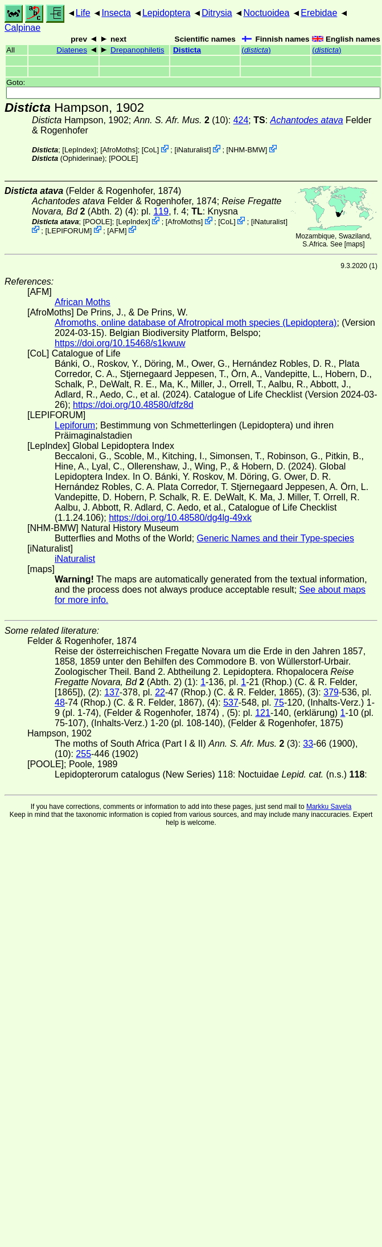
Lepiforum (75, 425)
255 (83, 754)
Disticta (187, 50)
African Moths (82, 302)
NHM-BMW (246, 149)
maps (354, 244)
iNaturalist (192, 149)
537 (231, 702)
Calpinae (22, 28)
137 (112, 692)
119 (161, 211)
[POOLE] (123, 158)
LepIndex (79, 149)
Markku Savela (328, 807)
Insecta (116, 13)
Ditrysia (217, 13)
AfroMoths (118, 149)
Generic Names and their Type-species (275, 538)
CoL (150, 149)
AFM (117, 230)
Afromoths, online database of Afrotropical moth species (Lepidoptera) (195, 322)
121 (262, 713)
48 (60, 702)
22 (160, 692)
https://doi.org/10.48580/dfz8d (133, 405)
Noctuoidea (266, 13)
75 (279, 702)
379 (331, 692)
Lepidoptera (166, 13)
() (255, 50)
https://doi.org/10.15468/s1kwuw (120, 343)
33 (308, 743)
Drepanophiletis (137, 50)
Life (83, 13)
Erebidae (319, 13)
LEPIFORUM (68, 230)
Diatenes (71, 50)
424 (241, 120)
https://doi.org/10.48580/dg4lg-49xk (180, 518)
